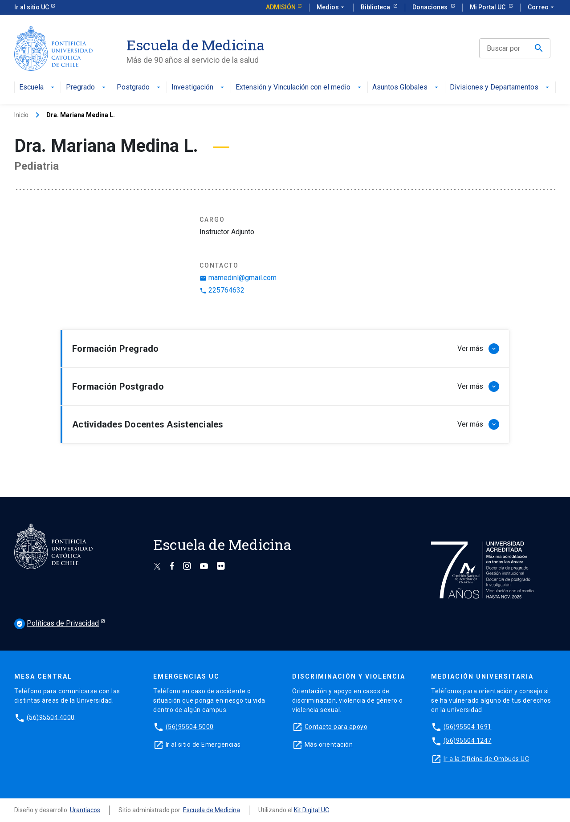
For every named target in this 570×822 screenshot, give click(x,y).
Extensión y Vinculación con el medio (299, 87)
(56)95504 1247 (468, 740)
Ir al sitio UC (31, 7)
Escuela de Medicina (211, 810)
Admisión (281, 7)
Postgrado (139, 87)
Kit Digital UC (311, 810)
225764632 (222, 290)
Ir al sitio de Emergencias (203, 744)
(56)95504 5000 (190, 726)
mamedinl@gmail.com (238, 277)
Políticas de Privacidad (56, 624)
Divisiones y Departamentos (500, 87)
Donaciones (430, 7)
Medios (331, 8)
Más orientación (329, 744)
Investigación (198, 87)
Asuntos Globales (406, 87)
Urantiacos (85, 810)
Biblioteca (376, 7)
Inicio (21, 114)
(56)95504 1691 (468, 726)
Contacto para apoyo (336, 726)
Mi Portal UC (488, 7)
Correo (542, 8)
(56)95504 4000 (51, 716)
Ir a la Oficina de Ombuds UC (486, 758)
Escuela (37, 87)
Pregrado (86, 87)
